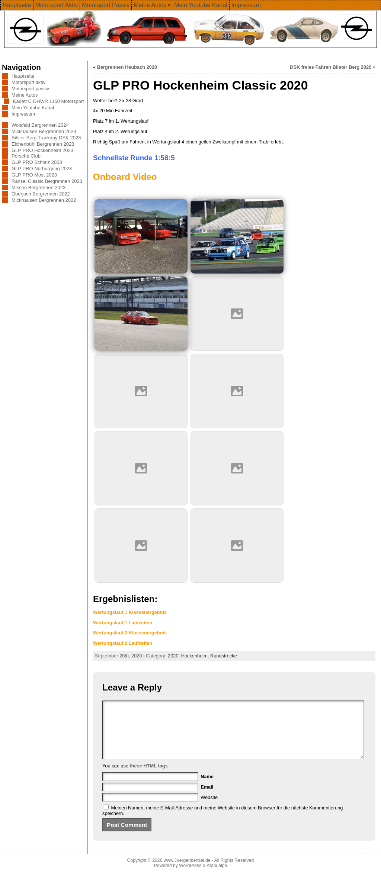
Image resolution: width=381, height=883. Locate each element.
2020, (174, 656)
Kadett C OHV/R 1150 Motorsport (48, 101)
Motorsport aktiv (28, 82)
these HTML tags (149, 777)
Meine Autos (25, 95)
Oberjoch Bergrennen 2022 (41, 194)
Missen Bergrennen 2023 (38, 187)
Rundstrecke (223, 656)
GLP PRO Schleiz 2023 (37, 162)
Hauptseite (23, 76)
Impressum (23, 114)
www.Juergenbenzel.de (187, 871)
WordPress (190, 876)
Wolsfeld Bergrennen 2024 (40, 125)
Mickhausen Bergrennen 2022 (44, 200)
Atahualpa (216, 876)
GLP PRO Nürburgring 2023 (42, 168)
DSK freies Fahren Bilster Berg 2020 (330, 67)
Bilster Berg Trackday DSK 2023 (46, 137)
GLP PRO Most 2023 (34, 175)
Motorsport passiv (30, 88)
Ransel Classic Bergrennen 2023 (47, 181)
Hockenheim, (195, 656)
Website (209, 808)
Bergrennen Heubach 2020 (127, 67)
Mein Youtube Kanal (33, 107)
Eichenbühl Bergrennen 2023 (43, 144)
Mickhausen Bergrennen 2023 (44, 131)
